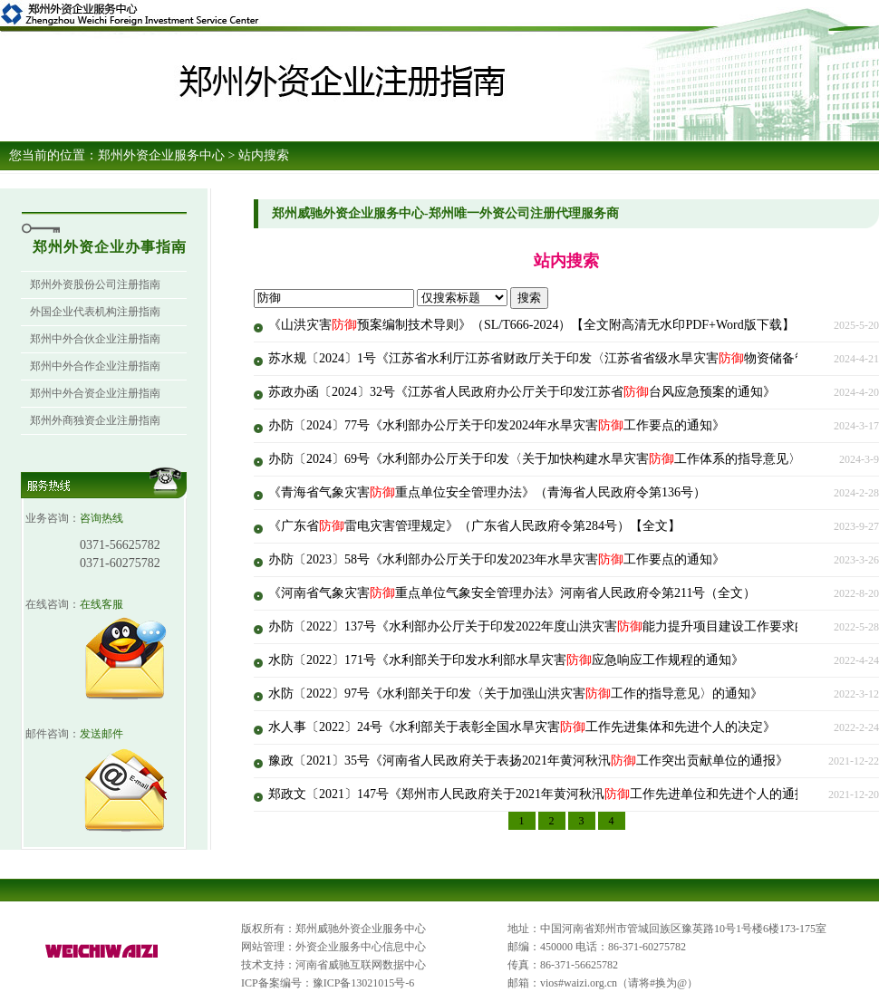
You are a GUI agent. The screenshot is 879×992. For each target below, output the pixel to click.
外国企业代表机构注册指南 (95, 311)
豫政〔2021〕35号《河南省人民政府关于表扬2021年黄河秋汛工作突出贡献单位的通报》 (528, 760)
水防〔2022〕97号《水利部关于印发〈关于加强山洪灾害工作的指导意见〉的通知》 (515, 693)
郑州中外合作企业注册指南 (95, 366)
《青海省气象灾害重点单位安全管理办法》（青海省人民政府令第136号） (487, 492)
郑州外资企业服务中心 (161, 155)
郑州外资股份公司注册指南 (95, 284)
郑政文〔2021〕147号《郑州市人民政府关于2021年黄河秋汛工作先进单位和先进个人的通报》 (544, 794)
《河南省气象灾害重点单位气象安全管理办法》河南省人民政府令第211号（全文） (512, 593)
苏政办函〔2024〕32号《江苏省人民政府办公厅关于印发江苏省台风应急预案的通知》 (522, 392)
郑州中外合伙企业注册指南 (95, 338)
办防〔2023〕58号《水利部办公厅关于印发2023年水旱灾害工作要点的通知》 (496, 559)
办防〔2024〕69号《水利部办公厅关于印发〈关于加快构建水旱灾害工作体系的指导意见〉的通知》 (560, 459)
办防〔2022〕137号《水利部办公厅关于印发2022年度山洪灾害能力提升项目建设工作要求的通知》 (556, 626)
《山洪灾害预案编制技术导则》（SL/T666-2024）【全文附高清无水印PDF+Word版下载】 (531, 325)
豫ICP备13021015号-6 (364, 983)
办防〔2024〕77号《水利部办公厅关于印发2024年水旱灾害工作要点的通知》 (496, 425)
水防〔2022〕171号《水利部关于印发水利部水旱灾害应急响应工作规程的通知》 (506, 660)
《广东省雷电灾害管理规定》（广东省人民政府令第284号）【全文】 (474, 526)
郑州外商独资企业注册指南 (95, 420)
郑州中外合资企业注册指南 (95, 393)
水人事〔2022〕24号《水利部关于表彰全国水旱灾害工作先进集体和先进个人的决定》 (522, 727)
